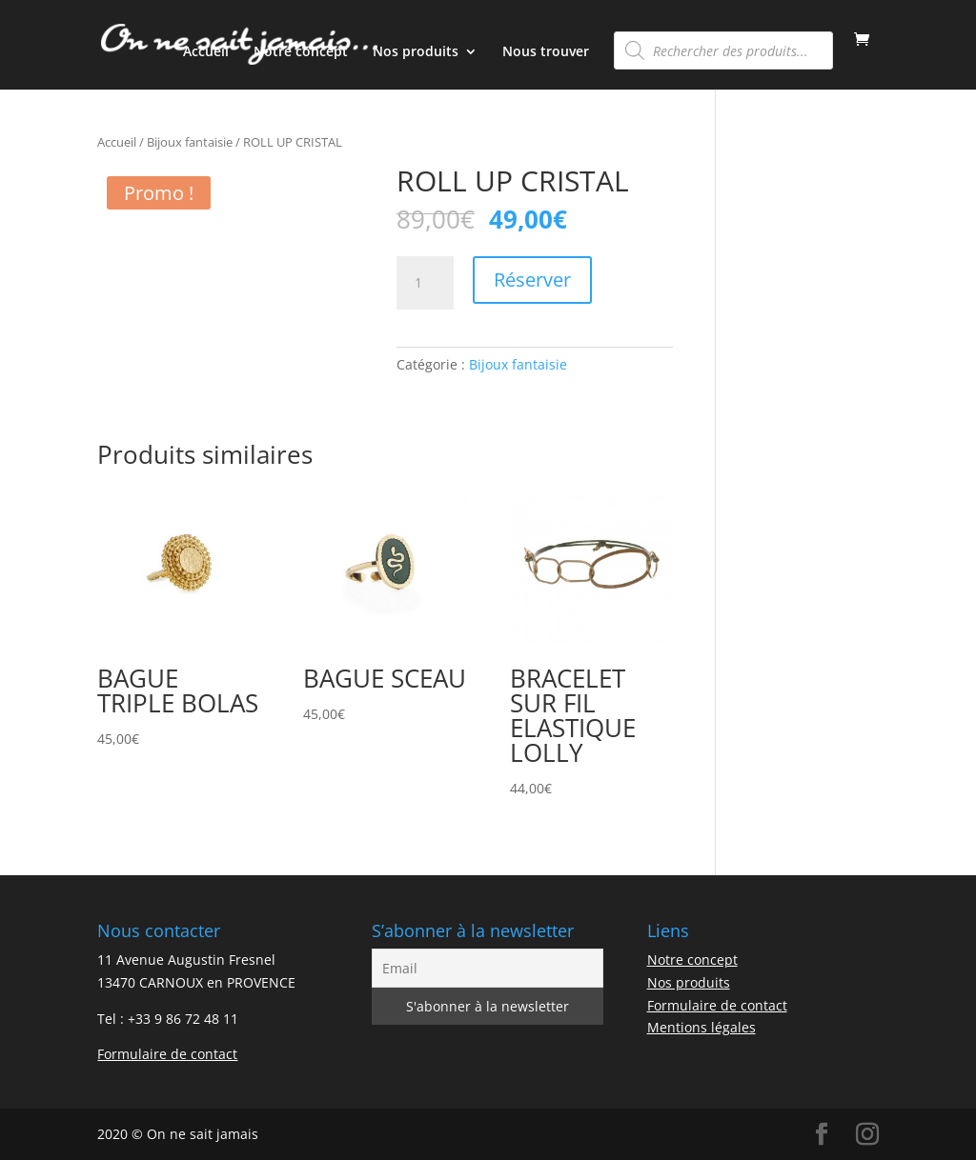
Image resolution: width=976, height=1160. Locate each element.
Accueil (206, 52)
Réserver (532, 279)
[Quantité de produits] (425, 283)
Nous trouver (545, 52)
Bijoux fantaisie (190, 141)
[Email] (487, 968)
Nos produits (415, 52)
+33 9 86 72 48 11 (183, 1019)
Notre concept (301, 52)
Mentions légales (701, 1027)
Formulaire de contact (167, 1054)
